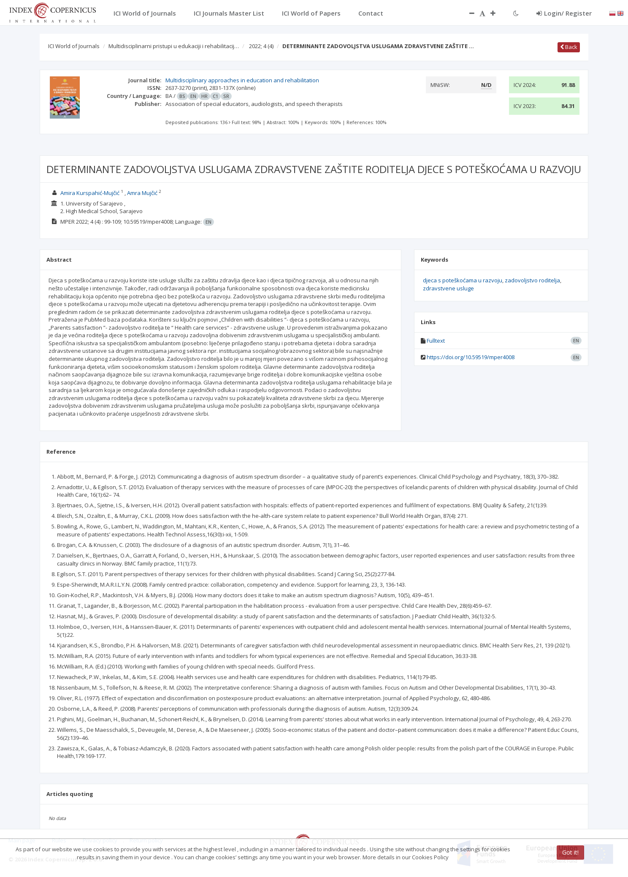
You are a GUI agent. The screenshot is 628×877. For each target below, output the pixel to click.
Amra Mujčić (142, 193)
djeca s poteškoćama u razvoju (462, 280)
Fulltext (436, 340)
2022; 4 (261, 46)
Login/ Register (564, 13)
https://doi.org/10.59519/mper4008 (470, 357)
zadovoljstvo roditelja (532, 280)
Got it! (570, 852)
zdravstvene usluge (448, 288)
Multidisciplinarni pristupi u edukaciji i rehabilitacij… (173, 46)
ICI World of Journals (74, 46)
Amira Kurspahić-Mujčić (89, 193)
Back (568, 47)
